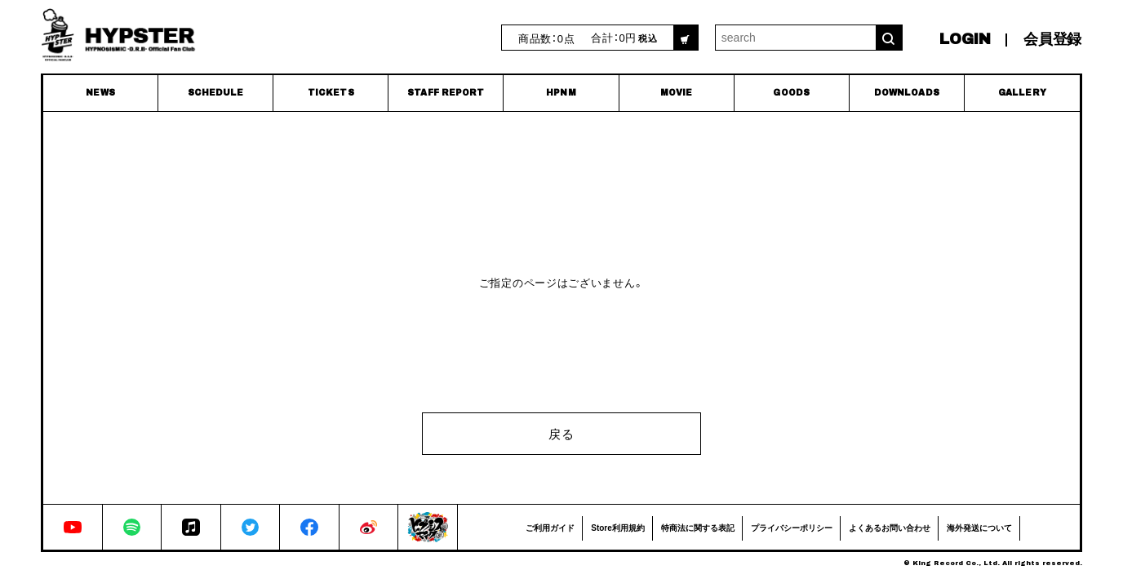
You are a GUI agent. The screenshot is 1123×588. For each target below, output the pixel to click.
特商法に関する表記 (698, 527)
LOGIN (965, 39)
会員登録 (1052, 39)
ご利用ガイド (550, 527)
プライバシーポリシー (791, 527)
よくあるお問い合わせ (889, 527)
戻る (561, 434)
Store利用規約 (618, 527)
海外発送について (979, 527)
